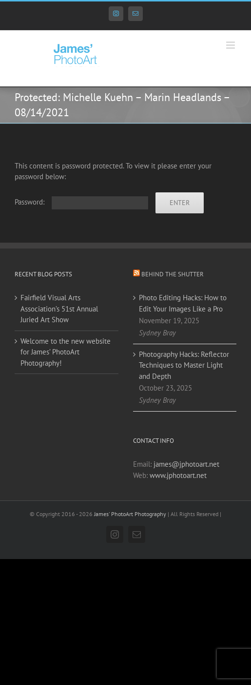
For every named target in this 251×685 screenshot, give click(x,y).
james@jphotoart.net (186, 464)
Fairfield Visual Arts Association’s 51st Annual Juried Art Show (59, 308)
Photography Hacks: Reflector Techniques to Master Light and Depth (184, 365)
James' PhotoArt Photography (130, 514)
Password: (82, 202)
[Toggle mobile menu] (231, 45)
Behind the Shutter (172, 274)
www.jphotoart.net (178, 475)
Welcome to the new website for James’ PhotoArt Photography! (65, 352)
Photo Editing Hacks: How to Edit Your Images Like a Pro (183, 303)
